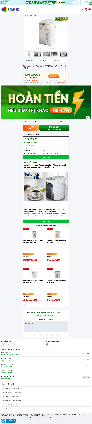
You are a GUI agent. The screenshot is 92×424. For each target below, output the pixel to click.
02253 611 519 (6, 372)
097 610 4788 (17, 354)
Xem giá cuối (54, 76)
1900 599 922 (63, 82)
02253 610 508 (6, 366)
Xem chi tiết (86, 377)
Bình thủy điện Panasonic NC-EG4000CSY (33, 241)
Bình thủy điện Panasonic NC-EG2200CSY (56, 281)
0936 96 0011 (6, 354)
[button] (34, 49)
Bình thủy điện (33, 15)
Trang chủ (25, 15)
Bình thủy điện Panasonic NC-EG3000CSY (56, 241)
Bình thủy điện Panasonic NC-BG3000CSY (33, 281)
